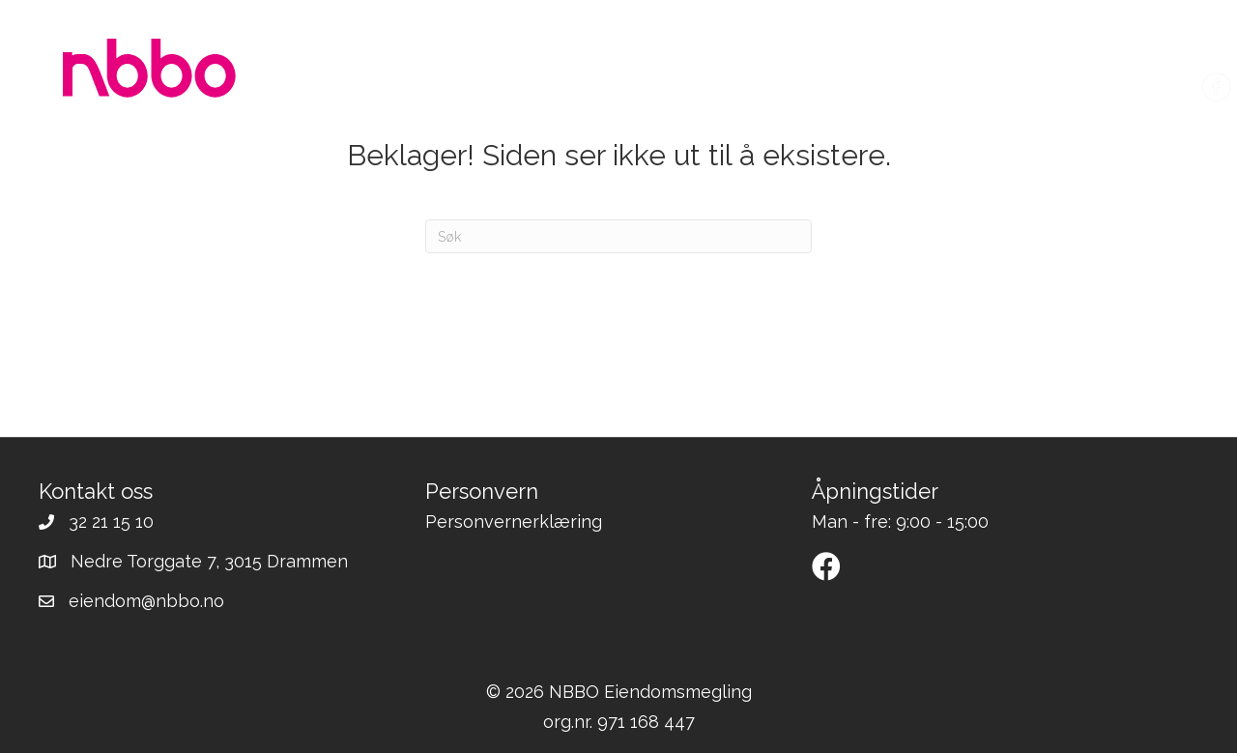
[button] (826, 566)
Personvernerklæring (513, 521)
